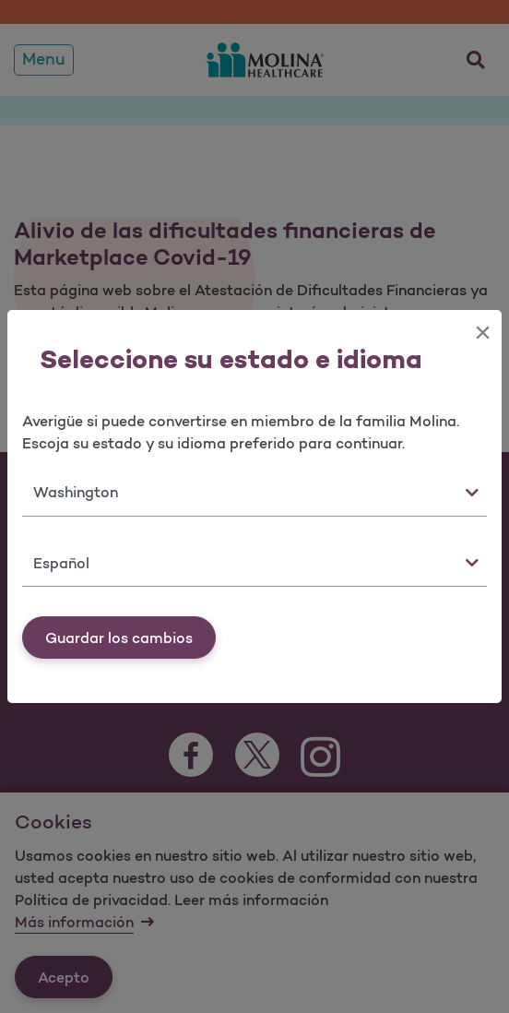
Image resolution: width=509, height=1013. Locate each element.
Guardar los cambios (119, 637)
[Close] (483, 332)
